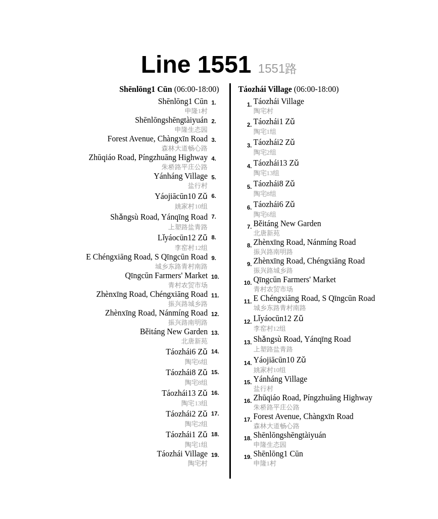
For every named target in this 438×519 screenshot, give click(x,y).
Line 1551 (219, 63)
